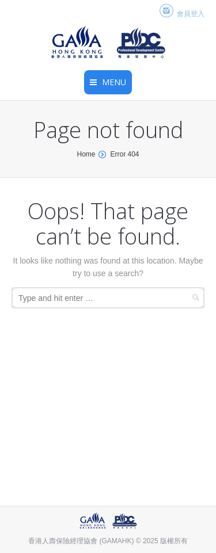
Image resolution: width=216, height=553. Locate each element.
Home (86, 154)
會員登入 (190, 14)
